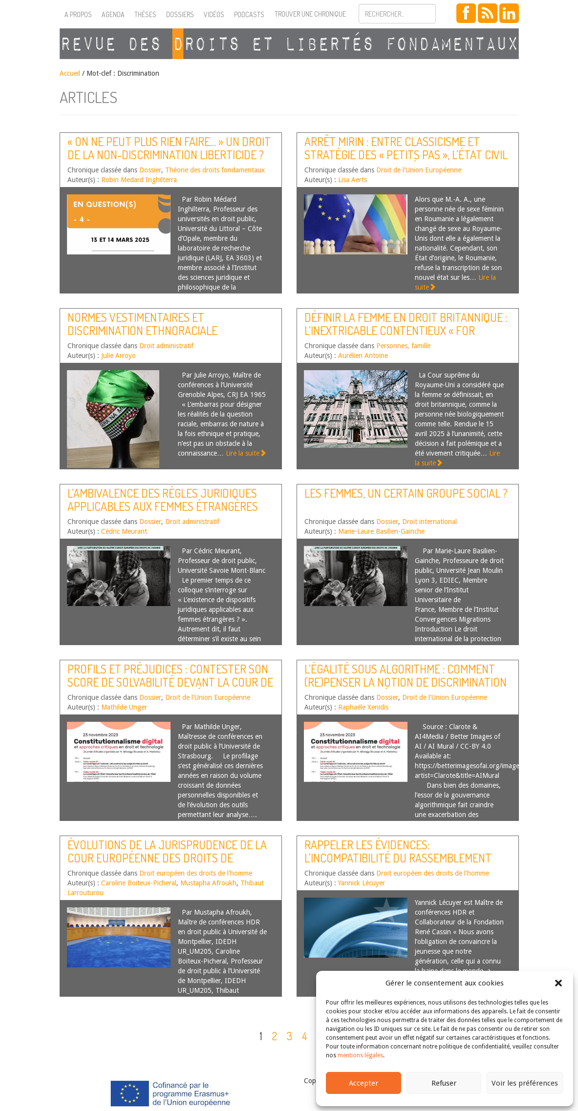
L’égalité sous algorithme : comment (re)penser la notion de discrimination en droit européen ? (405, 681)
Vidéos (214, 14)
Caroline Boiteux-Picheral (138, 883)
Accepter (363, 1083)
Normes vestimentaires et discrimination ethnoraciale (142, 323)
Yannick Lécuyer (361, 883)
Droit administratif (166, 346)
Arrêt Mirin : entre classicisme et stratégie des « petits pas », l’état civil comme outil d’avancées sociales (406, 154)
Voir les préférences (525, 1083)
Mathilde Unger (124, 707)
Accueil (70, 73)
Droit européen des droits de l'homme (195, 873)
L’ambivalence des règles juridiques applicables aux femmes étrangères (162, 499)
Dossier (150, 170)
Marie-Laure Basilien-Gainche (381, 531)
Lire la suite (246, 453)
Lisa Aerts (352, 180)
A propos (78, 14)
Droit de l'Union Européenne (418, 170)
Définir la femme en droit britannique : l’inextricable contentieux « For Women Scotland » (405, 330)
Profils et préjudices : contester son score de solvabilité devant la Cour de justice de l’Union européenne (170, 681)
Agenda (113, 14)
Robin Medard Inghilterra (139, 180)
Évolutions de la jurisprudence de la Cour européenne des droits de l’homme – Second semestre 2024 (167, 857)
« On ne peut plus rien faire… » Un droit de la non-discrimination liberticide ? (169, 148)
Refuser (443, 1083)
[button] (558, 983)
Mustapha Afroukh (208, 883)
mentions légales (360, 1055)
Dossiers (180, 14)
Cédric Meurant (124, 531)
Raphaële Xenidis (363, 707)
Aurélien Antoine (363, 355)
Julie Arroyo (118, 355)
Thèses (145, 14)
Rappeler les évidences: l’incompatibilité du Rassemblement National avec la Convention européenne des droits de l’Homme (398, 864)
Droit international (429, 521)
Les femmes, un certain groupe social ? (406, 493)
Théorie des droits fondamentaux (215, 170)
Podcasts (249, 14)
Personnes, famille (403, 346)
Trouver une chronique (310, 14)
